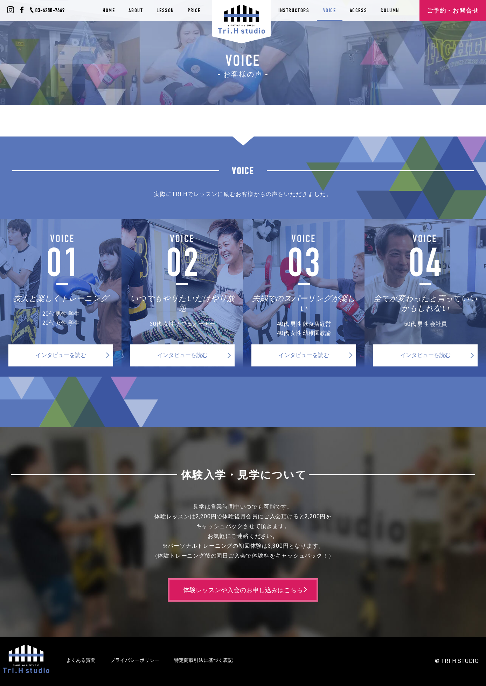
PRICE (194, 10)
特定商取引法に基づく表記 (203, 660)
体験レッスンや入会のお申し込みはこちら (243, 590)
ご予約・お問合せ (453, 10)
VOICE (329, 10)
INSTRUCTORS (294, 10)
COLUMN (390, 10)
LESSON (165, 10)
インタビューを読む (61, 355)
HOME (109, 10)
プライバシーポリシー (134, 660)
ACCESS (358, 10)
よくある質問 (81, 660)
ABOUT (136, 10)
